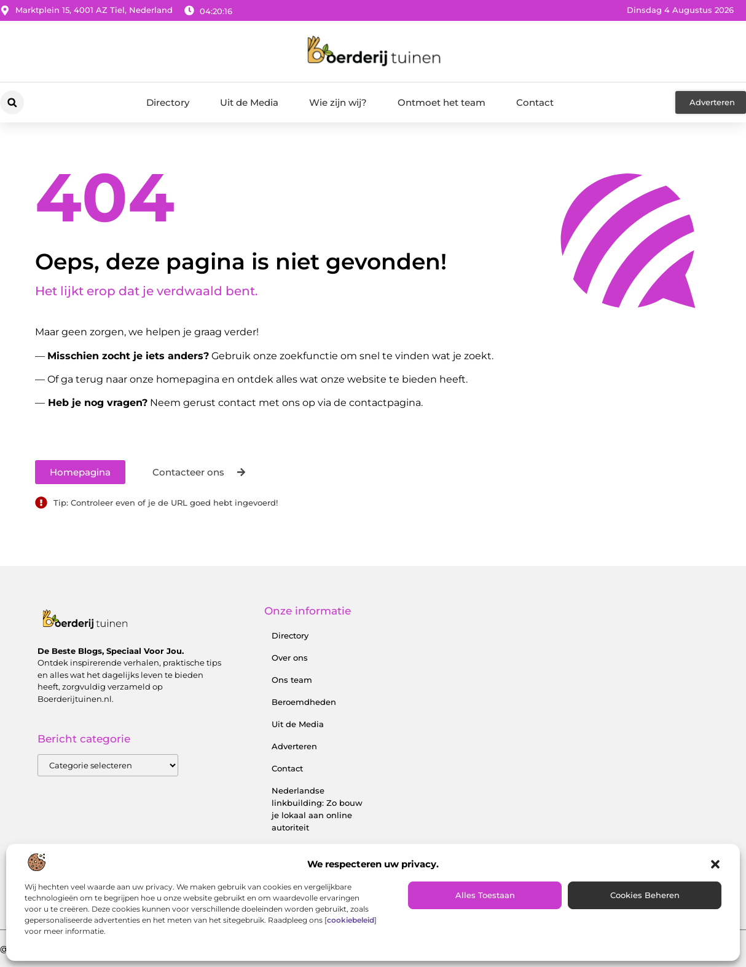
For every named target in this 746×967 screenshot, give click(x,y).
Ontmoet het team (441, 102)
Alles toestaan (485, 895)
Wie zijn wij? (338, 102)
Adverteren (294, 746)
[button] (715, 864)
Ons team (292, 680)
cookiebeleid (350, 920)
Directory (167, 102)
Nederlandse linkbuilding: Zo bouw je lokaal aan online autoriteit (317, 809)
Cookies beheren (645, 895)
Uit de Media (249, 102)
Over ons (290, 658)
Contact (535, 102)
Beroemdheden (304, 702)
